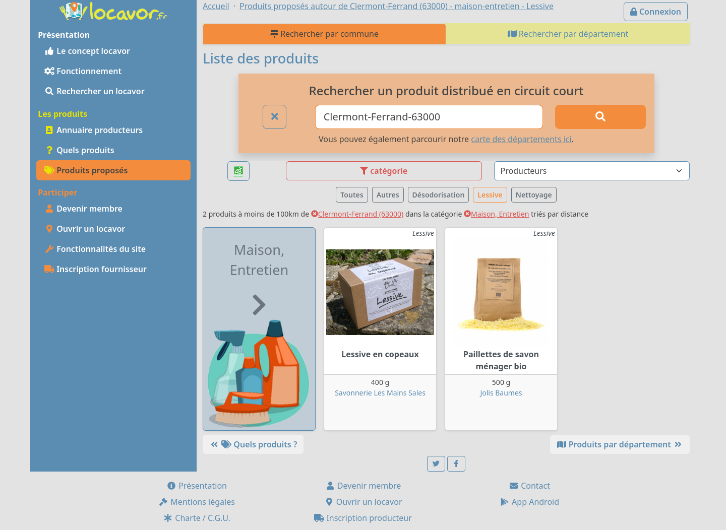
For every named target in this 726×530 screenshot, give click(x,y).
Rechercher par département (568, 33)
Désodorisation (438, 195)
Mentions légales (196, 501)
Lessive (489, 195)
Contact (529, 485)
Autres (388, 195)
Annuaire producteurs (93, 130)
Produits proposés (86, 170)
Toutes (351, 195)
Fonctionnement (83, 71)
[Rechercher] (600, 117)
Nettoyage (534, 195)
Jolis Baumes (501, 393)
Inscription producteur (363, 517)
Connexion (655, 11)
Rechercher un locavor (94, 91)
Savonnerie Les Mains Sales (380, 393)
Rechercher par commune (324, 33)
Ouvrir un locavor (84, 228)
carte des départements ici (521, 139)
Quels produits (79, 150)
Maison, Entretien (496, 214)
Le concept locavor (87, 50)
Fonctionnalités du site (95, 248)
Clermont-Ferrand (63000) (357, 214)
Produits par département (620, 444)
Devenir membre (83, 208)
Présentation (196, 485)
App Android (529, 501)
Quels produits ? (253, 444)
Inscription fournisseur (95, 269)
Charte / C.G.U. (196, 517)
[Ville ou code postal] (429, 117)
